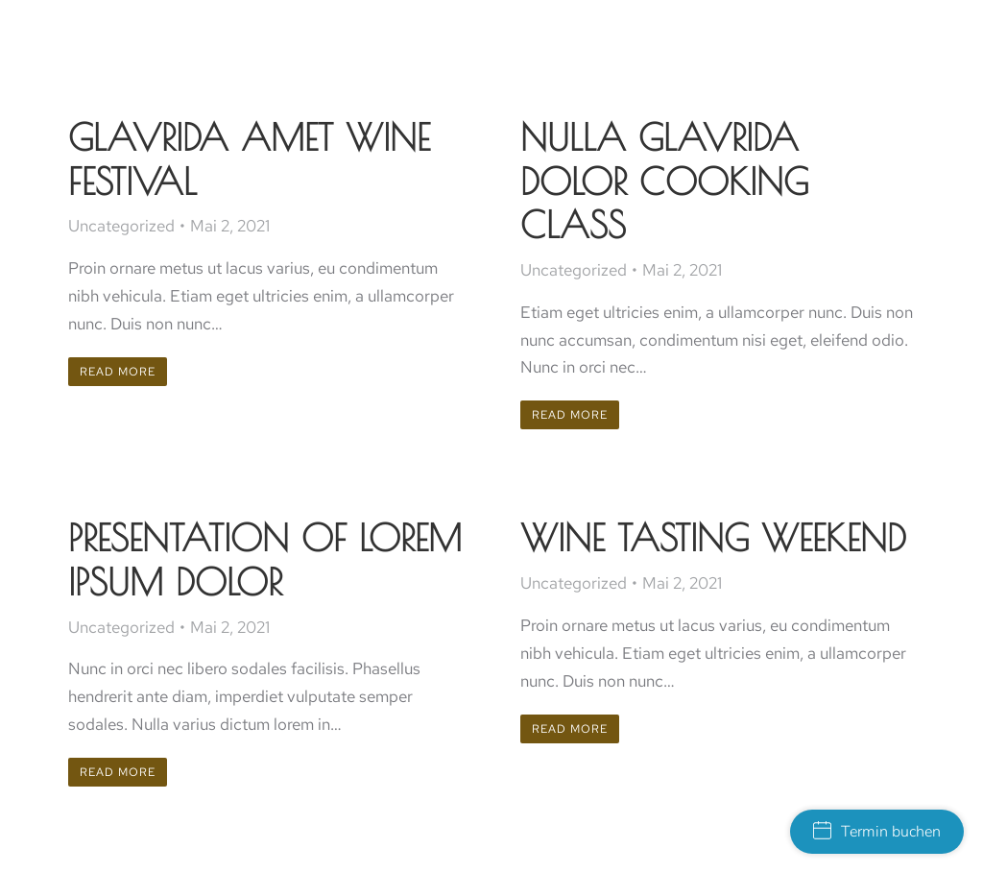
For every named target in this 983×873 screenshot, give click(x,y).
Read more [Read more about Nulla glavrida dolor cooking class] (570, 415)
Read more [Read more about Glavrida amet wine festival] (118, 371)
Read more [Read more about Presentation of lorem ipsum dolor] (118, 772)
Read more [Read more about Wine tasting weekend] (570, 729)
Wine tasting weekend (713, 537)
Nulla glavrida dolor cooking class (664, 180)
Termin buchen (877, 831)
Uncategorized (121, 225)
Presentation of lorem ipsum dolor (265, 559)
